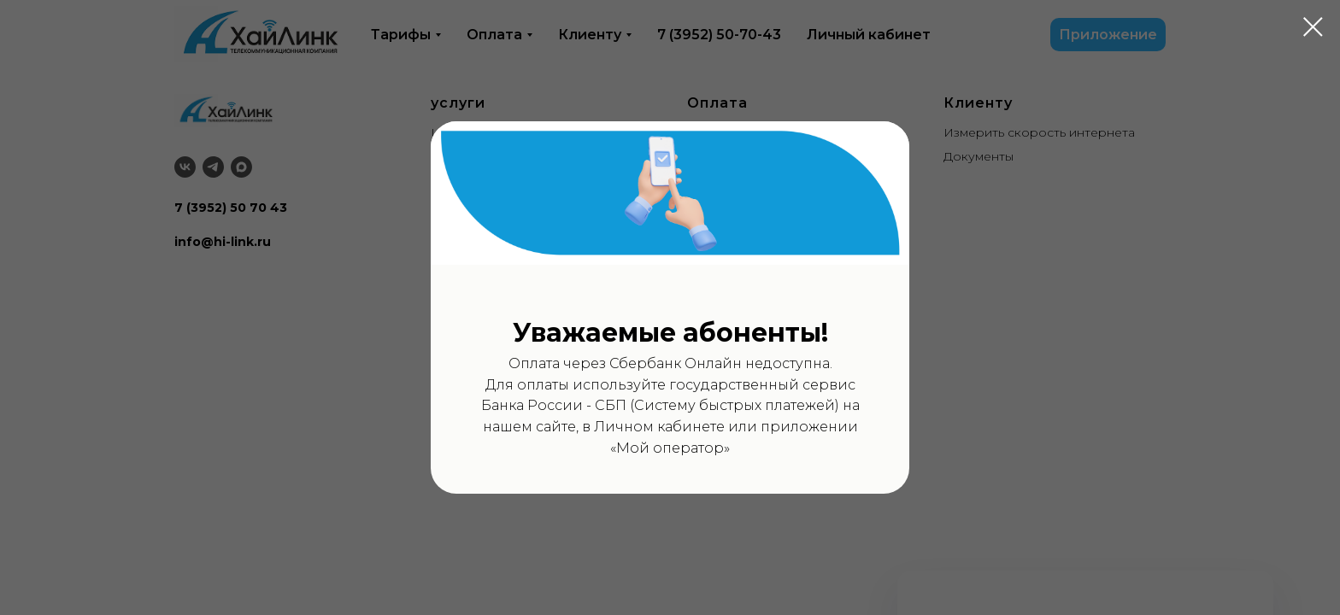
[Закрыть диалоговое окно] (1313, 27)
